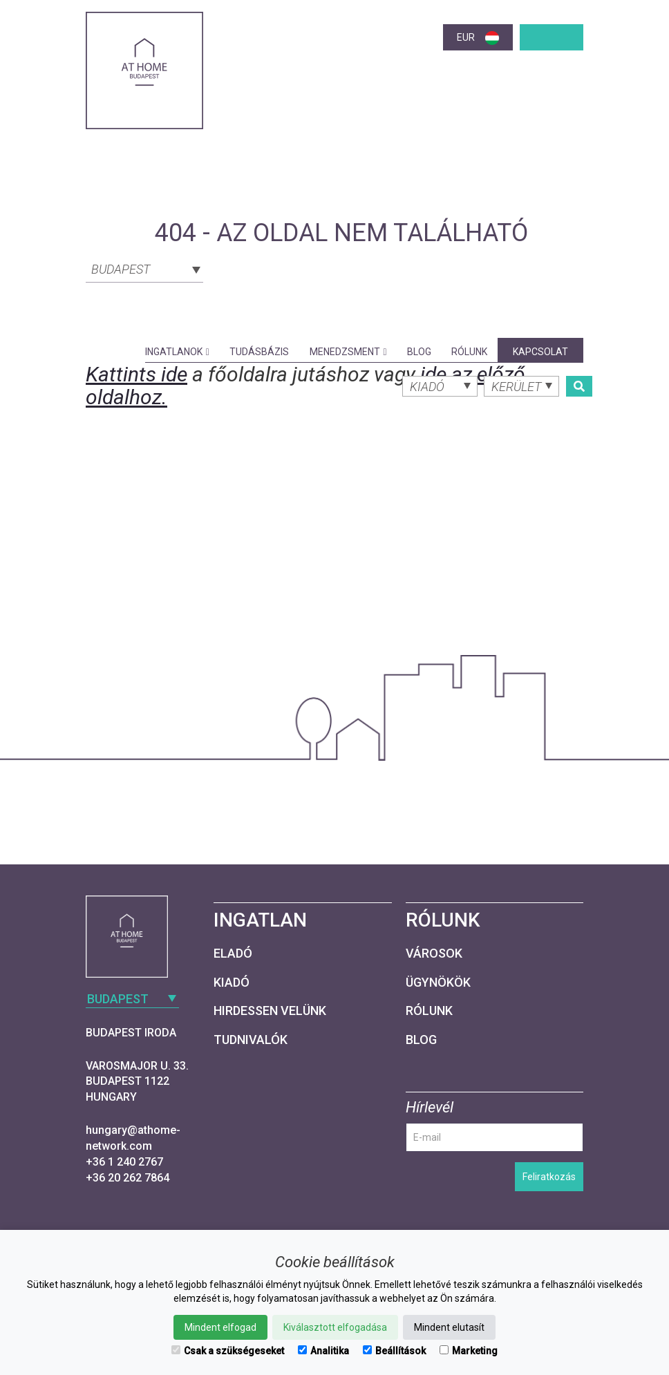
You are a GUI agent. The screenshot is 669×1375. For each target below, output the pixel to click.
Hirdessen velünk (270, 1010)
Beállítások (394, 1350)
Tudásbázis (259, 351)
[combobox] (144, 268)
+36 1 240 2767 (124, 1161)
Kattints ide (136, 374)
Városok (434, 953)
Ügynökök (438, 982)
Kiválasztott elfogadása (335, 1327)
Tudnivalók (251, 1039)
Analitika (323, 1350)
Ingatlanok (177, 351)
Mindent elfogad (220, 1327)
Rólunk (469, 351)
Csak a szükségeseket (227, 1350)
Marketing (469, 1350)
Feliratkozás (549, 1176)
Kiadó (231, 982)
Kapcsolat (540, 351)
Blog (419, 351)
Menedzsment (348, 351)
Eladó (233, 953)
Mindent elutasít (449, 1327)
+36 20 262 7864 (127, 1177)
